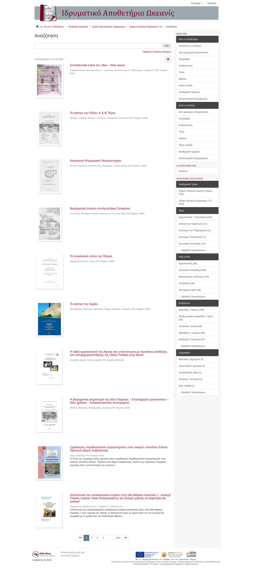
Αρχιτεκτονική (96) (188, 263)
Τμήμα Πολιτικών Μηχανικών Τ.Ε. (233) (195, 202)
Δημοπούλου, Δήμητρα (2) (192, 366)
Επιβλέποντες (186, 65)
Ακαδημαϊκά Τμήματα (189, 92)
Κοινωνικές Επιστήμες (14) (192, 243)
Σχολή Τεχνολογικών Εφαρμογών (108, 26)
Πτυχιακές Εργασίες (78, 26)
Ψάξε (166, 46)
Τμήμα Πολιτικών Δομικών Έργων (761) (196, 192)
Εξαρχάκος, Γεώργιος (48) (192, 333)
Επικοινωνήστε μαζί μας (73, 552)
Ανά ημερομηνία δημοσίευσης (193, 52)
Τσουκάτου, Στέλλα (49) (190, 326)
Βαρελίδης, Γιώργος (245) (191, 309)
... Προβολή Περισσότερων (192, 250)
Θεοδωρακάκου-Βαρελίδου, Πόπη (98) (196, 318)
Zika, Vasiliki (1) (187, 385)
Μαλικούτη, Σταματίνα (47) (192, 339)
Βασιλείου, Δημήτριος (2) (191, 359)
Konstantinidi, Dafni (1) (190, 372)
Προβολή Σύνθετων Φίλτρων (157, 51)
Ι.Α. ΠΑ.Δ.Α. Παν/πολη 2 (52, 26)
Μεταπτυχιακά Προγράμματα (193, 98)
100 (118, 537)
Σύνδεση (183, 171)
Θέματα (182, 79)
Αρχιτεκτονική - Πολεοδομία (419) (195, 217)
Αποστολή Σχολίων (70, 555)
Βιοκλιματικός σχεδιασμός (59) (194, 276)
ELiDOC (48, 560)
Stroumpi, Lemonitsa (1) (191, 379)
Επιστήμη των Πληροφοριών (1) (195, 230)
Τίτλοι (181, 72)
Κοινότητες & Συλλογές (190, 46)
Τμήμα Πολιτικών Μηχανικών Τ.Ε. (146, 26)
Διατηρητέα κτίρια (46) (190, 290)
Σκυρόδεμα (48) (187, 283)
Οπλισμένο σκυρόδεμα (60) (192, 270)
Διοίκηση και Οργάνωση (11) (193, 223)
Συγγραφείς (184, 59)
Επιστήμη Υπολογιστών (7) (192, 237)
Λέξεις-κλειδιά (185, 85)
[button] (197, 3)
